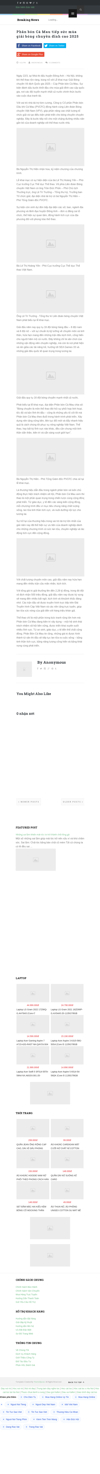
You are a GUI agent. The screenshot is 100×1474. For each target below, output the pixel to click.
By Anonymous (51, 662)
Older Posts (73, 801)
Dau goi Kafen (53, 1392)
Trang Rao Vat (34, 1426)
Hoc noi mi (18, 1388)
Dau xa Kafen (68, 1392)
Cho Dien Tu (28, 1397)
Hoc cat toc (66, 1388)
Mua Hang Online (84, 1397)
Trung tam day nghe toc (48, 1388)
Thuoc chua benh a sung (33, 1392)
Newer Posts (28, 801)
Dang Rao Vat (10, 1426)
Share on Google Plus (29, 54)
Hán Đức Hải (70, 1419)
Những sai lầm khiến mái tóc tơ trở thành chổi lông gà (42, 834)
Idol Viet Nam (69, 1404)
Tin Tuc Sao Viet (12, 1411)
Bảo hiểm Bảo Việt (25, 7)
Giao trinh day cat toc (87, 1392)
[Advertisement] (50, 923)
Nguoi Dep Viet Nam (43, 1404)
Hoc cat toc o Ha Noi (84, 1388)
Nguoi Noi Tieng (16, 1404)
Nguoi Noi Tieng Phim (14, 1419)
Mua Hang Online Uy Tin (55, 1397)
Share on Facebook (28, 45)
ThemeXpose (39, 1382)
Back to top (76, 1382)
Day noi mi (6, 1388)
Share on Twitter (54, 45)
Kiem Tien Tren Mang (44, 1419)
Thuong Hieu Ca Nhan (65, 1411)
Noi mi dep (30, 1388)
